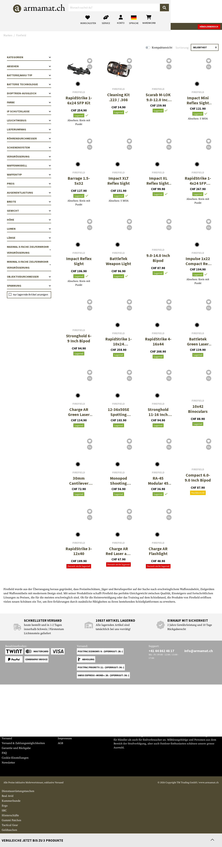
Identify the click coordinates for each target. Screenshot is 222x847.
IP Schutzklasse (29, 111)
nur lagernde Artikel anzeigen (30, 294)
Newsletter (8, 762)
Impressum (65, 738)
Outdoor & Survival (107, 26)
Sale (143, 26)
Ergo (5, 805)
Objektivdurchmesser (29, 276)
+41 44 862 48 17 (161, 651)
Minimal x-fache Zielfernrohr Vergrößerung (29, 264)
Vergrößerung (29, 156)
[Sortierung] (205, 47)
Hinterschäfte (10, 815)
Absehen (29, 66)
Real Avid (7, 796)
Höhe (29, 219)
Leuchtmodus (29, 120)
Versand (7, 738)
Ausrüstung (84, 26)
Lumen (29, 228)
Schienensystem (29, 147)
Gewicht (29, 210)
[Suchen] (122, 11)
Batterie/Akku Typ (29, 75)
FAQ (4, 753)
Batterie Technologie (29, 84)
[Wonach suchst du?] (93, 11)
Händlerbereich (209, 26)
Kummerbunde (11, 801)
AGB (60, 743)
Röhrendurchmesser (29, 138)
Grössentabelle (11, 728)
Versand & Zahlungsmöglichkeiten (23, 743)
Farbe (29, 102)
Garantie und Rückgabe (16, 748)
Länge (29, 237)
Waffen (7, 26)
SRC (4, 810)
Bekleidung (46, 26)
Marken (154, 26)
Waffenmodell (29, 165)
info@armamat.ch (198, 651)
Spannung (29, 285)
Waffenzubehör (25, 26)
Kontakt (7, 733)
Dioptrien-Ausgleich (29, 93)
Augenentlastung (29, 192)
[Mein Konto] (172, 11)
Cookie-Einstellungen (15, 758)
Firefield (78, 92)
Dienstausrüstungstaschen (18, 791)
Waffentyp (29, 174)
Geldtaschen (9, 830)
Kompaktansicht (162, 47)
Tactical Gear (64, 26)
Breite (29, 201)
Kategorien (29, 57)
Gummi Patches (11, 820)
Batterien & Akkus (13, 835)
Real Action (130, 26)
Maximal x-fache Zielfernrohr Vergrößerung (29, 249)
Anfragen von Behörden (73, 733)
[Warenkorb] (200, 11)
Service (8, 722)
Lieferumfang (29, 129)
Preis (29, 183)
